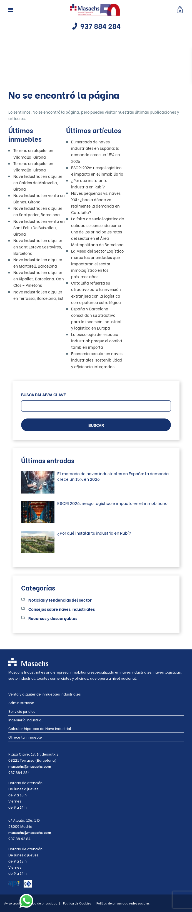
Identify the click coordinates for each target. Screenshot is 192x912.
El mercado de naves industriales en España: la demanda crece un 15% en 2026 (113, 476)
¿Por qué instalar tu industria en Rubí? (94, 533)
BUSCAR (96, 425)
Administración (21, 702)
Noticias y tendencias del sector (60, 600)
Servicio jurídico (22, 711)
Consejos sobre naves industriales (61, 609)
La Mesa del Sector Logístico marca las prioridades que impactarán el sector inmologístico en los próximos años (97, 263)
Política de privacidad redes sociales (122, 903)
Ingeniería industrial (25, 719)
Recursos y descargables (52, 618)
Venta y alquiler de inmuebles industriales (44, 693)
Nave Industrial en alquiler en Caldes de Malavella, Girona (37, 182)
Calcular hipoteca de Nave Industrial (39, 728)
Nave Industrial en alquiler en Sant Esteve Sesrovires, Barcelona (37, 246)
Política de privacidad (43, 903)
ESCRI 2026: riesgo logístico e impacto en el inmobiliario (112, 503)
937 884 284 (100, 26)
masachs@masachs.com (29, 766)
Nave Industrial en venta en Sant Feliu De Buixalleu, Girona (39, 227)
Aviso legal (13, 903)
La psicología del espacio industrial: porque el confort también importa (97, 340)
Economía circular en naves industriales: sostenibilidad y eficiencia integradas (97, 359)
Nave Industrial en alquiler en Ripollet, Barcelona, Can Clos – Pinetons (38, 278)
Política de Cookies (78, 903)
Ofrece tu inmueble (25, 736)
